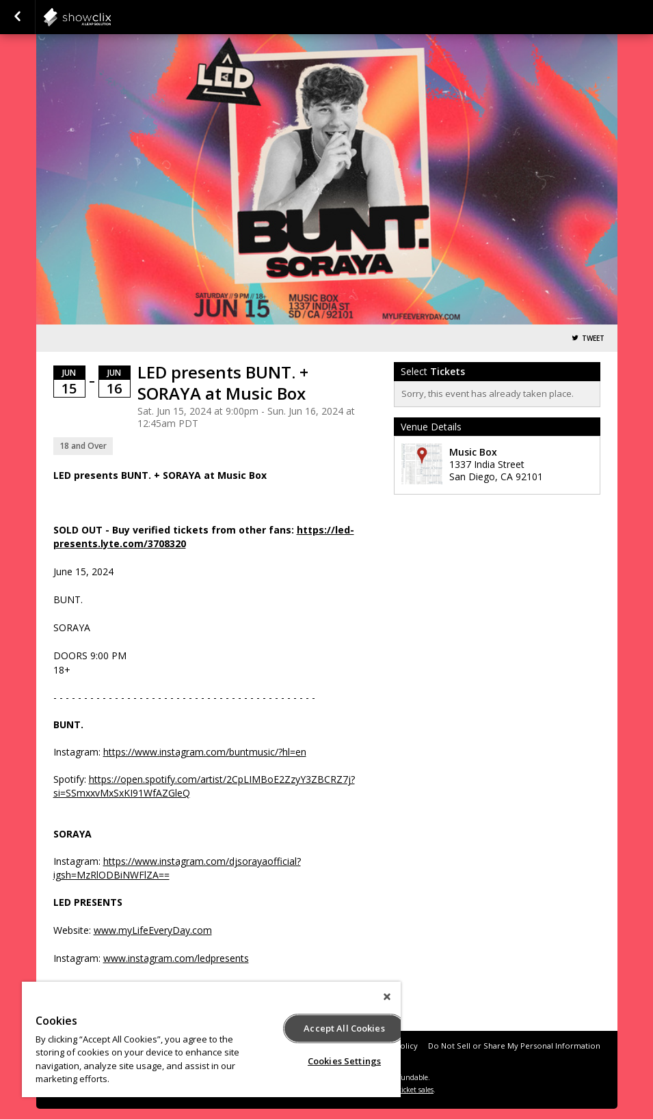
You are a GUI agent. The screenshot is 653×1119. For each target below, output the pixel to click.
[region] (211, 1039)
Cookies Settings (344, 1061)
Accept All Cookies (344, 1028)
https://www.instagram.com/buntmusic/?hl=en (204, 751)
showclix (110, 17)
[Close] (387, 997)
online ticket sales (405, 1089)
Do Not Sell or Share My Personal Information (514, 1045)
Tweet (593, 338)
